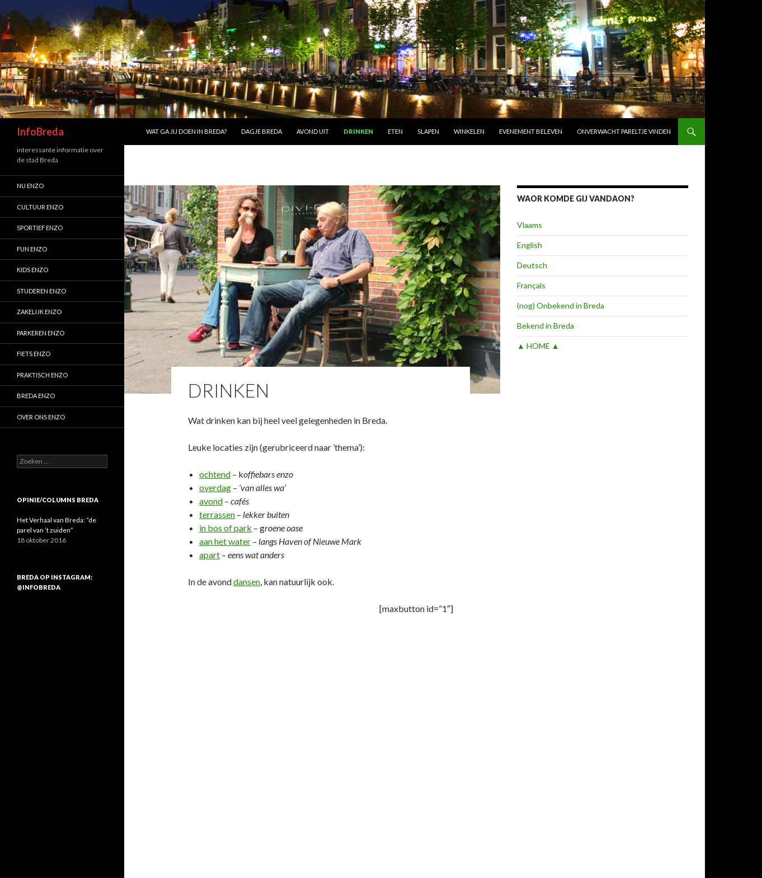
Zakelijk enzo (39, 311)
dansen (246, 581)
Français (531, 285)
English (529, 245)
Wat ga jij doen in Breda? (186, 131)
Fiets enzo (33, 353)
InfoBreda (40, 131)
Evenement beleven (530, 131)
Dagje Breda (261, 131)
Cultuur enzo (40, 207)
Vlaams (529, 225)
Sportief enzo (40, 227)
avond (211, 501)
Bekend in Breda (545, 325)
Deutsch (532, 265)
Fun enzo (32, 249)
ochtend (215, 474)
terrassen (217, 514)
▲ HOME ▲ (538, 346)
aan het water (225, 541)
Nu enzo (30, 185)
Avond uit (313, 131)
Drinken (358, 131)
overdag (215, 487)
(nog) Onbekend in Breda (560, 305)
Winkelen (469, 131)
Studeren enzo (41, 291)
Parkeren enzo (40, 333)
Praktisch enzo (42, 375)
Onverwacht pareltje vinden (624, 131)
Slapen (428, 131)
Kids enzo (32, 269)
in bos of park (225, 527)
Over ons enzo (41, 417)
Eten (395, 131)
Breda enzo (36, 395)
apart (209, 554)
